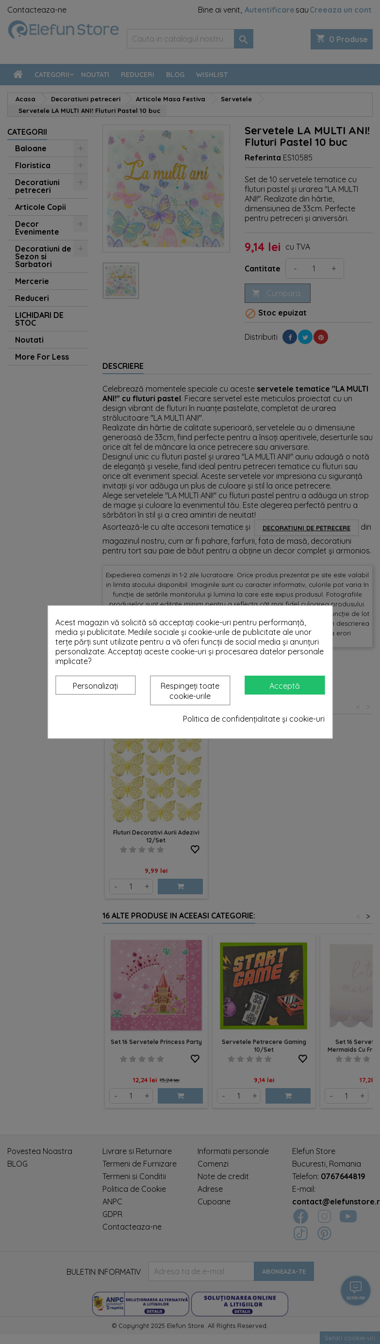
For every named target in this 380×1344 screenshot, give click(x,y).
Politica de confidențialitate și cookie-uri (254, 719)
